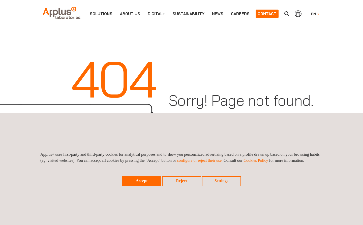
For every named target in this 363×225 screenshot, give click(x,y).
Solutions (101, 13)
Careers (240, 13)
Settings (221, 181)
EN (315, 14)
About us (130, 13)
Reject (181, 181)
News (217, 13)
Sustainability (188, 13)
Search (287, 14)
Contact (267, 13)
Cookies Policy (256, 160)
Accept (141, 181)
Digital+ (156, 13)
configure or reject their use (199, 160)
